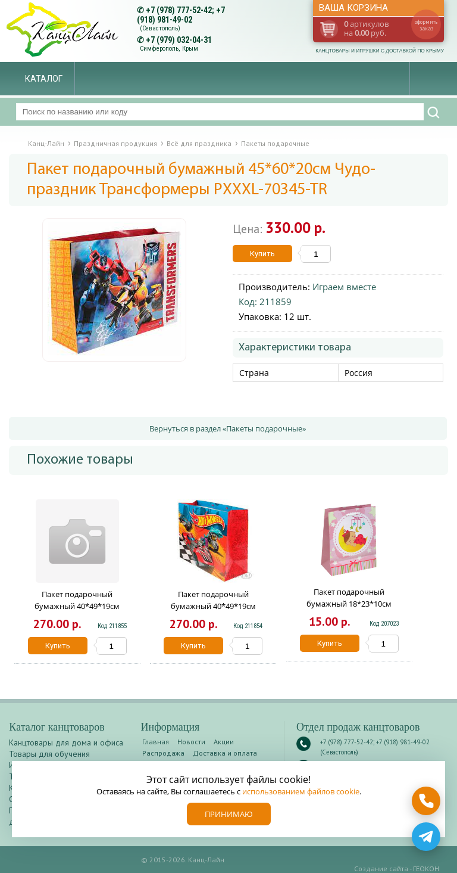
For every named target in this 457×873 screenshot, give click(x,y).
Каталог (43, 78)
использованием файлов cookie (300, 791)
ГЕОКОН (426, 868)
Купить (262, 253)
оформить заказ (426, 25)
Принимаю (229, 814)
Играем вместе (344, 287)
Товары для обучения (49, 753)
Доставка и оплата (225, 752)
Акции (224, 741)
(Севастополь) (160, 28)
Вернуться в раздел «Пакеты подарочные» (227, 428)
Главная (155, 741)
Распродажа (163, 752)
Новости (191, 741)
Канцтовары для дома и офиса (66, 742)
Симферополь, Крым (169, 48)
